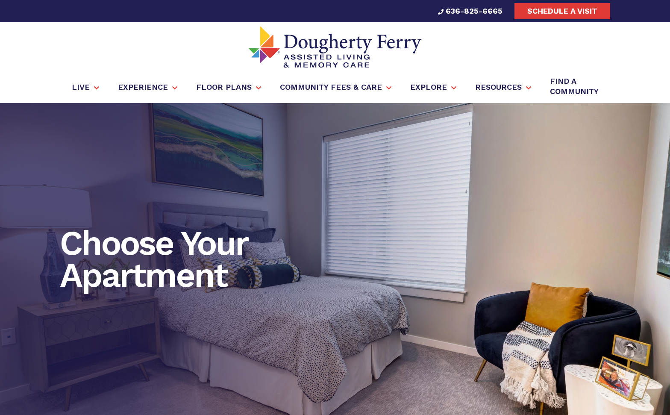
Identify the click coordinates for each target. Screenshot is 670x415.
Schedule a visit (562, 10)
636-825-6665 (470, 10)
